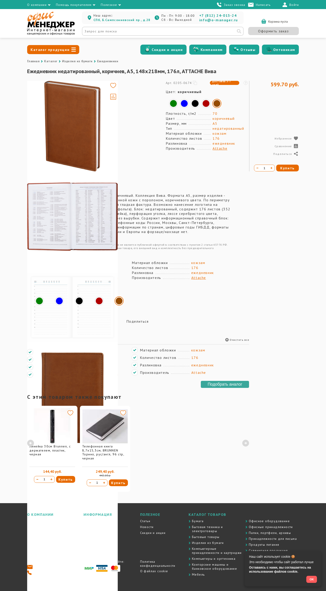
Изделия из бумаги (77, 61)
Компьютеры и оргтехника (213, 559)
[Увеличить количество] (51, 479)
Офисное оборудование (269, 521)
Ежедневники (107, 61)
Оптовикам (284, 49)
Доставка (91, 521)
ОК (311, 579)
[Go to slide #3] (40, 133)
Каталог (50, 61)
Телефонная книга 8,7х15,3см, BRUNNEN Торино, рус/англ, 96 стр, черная (103, 452)
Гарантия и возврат (99, 539)
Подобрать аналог (225, 384)
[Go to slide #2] (40, 112)
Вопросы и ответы (99, 545)
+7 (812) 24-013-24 (218, 15)
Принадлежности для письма (273, 539)
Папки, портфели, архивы (270, 533)
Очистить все (237, 339)
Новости (147, 527)
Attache (220, 148)
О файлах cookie (154, 571)
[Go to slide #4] (40, 154)
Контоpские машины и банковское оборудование (214, 566)
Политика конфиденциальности (157, 564)
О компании (37, 521)
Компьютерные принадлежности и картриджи (217, 551)
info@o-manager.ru (218, 20)
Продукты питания (264, 545)
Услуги (89, 533)
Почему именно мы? (44, 527)
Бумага (198, 521)
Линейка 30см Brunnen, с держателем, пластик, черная (50, 450)
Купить (65, 479)
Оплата (89, 527)
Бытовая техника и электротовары (207, 529)
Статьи (145, 521)
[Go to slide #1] (40, 90)
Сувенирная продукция (268, 550)
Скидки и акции (167, 49)
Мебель (198, 574)
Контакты (34, 533)
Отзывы (248, 49)
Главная (33, 61)
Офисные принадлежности (271, 527)
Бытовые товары (206, 537)
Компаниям (212, 49)
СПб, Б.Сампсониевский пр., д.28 (121, 20)
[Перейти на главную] (51, 34)
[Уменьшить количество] (37, 479)
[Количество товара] (44, 479)
